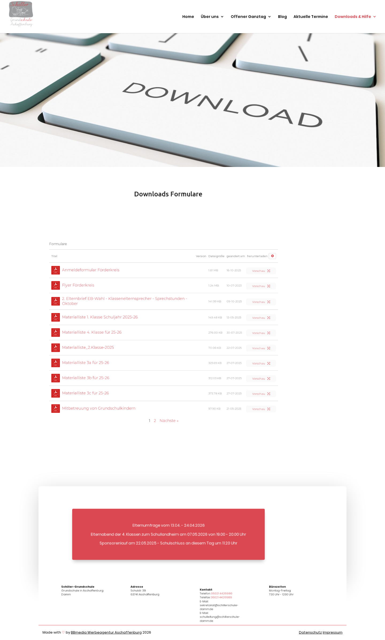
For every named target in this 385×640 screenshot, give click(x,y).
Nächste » (169, 420)
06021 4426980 (221, 596)
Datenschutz (310, 632)
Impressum (332, 632)
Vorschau (261, 271)
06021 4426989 (221, 599)
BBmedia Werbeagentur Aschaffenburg (106, 632)
